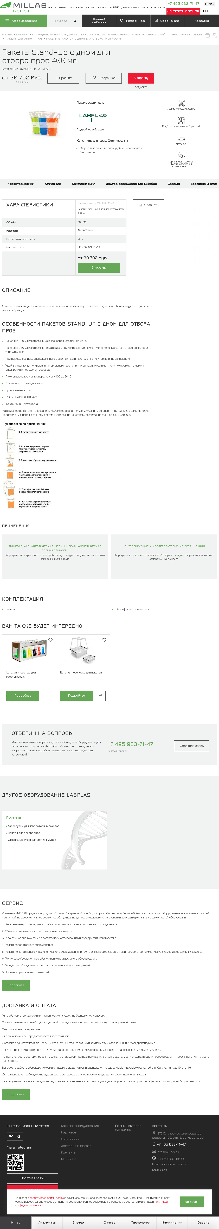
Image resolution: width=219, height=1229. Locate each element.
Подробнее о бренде (90, 130)
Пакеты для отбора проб (24, 833)
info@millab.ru (168, 1152)
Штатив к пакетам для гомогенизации (21, 675)
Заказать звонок (183, 11)
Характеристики (21, 183)
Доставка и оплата (76, 1146)
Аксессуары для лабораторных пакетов (33, 826)
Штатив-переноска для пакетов (81, 673)
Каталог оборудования (80, 1125)
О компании (57, 7)
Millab (16, 1222)
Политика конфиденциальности (171, 1164)
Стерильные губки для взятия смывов (32, 840)
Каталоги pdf (108, 7)
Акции (90, 7)
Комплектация (83, 183)
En (205, 11)
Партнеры (76, 7)
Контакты (158, 7)
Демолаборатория (134, 7)
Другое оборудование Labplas (131, 183)
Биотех (13, 817)
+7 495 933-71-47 (183, 3)
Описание (53, 183)
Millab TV (68, 1159)
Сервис (174, 183)
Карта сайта (159, 1170)
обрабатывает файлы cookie (46, 1198)
